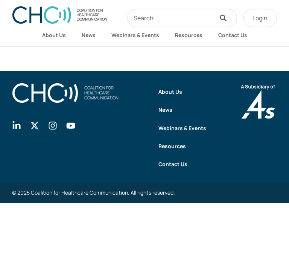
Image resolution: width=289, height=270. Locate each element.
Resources (188, 35)
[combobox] (170, 18)
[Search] (225, 18)
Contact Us (232, 35)
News (89, 35)
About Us (54, 35)
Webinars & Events (135, 35)
